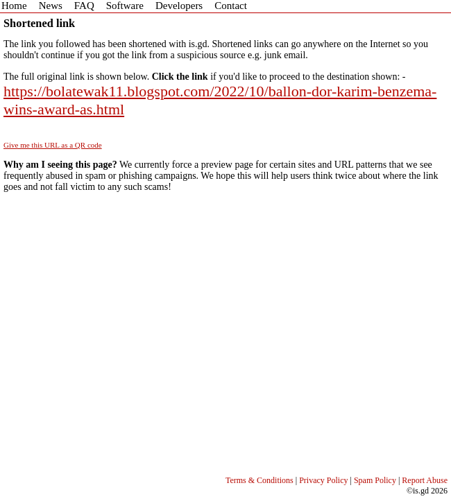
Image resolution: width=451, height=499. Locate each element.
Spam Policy (375, 480)
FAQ (84, 5)
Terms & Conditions (259, 480)
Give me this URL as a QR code (52, 145)
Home (14, 5)
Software (125, 5)
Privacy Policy (323, 480)
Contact (230, 5)
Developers (179, 5)
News (50, 5)
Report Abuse (425, 480)
